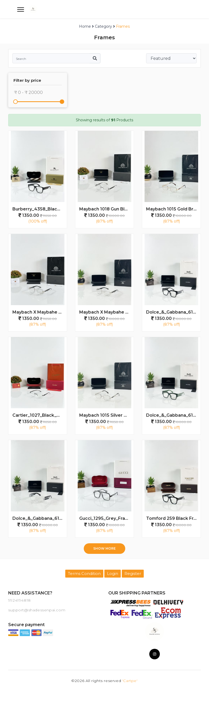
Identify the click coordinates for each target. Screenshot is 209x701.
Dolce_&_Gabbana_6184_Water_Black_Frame (173, 312)
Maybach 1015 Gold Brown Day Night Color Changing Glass (173, 209)
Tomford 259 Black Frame (173, 518)
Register (132, 573)
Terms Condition (84, 573)
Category (103, 26)
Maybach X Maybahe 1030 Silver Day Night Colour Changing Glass (39, 312)
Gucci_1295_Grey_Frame (105, 518)
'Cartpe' (130, 680)
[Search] (51, 58)
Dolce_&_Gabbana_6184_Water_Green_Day (173, 415)
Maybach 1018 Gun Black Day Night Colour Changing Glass (106, 209)
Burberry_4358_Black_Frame (39, 209)
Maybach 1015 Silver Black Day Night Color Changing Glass (106, 415)
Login (112, 573)
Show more (104, 548)
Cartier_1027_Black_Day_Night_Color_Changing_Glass (39, 415)
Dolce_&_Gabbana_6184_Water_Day (39, 518)
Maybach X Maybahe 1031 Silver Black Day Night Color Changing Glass (106, 312)
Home (85, 26)
